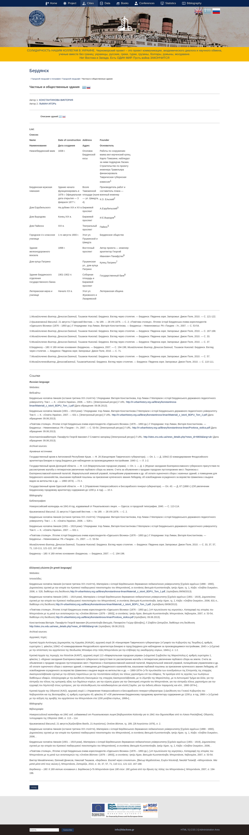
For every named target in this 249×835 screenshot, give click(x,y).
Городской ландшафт (71, 79)
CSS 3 (194, 829)
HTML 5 (185, 829)
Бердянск (39, 70)
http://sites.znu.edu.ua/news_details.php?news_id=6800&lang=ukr (177, 437)
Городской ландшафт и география (46, 79)
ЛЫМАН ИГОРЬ (47, 103)
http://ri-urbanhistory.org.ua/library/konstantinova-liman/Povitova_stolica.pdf (171, 427)
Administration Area (209, 829)
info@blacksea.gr (124, 829)
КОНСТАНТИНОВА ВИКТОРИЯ (56, 100)
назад (34, 787)
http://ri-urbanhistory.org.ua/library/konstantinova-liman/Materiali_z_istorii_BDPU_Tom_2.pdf (159, 414)
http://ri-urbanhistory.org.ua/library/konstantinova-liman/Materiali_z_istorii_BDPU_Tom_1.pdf (117, 591)
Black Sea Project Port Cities (124, 26)
